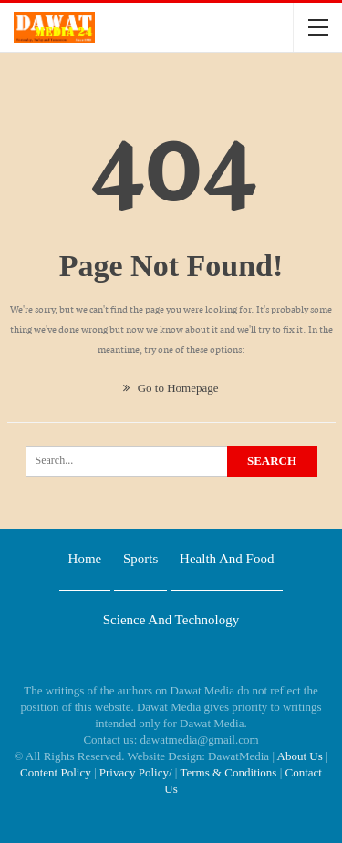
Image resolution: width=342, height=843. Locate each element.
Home (85, 558)
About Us (300, 756)
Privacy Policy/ (135, 772)
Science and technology (171, 619)
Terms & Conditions (228, 772)
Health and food (227, 558)
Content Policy (55, 772)
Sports (140, 558)
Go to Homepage (170, 388)
